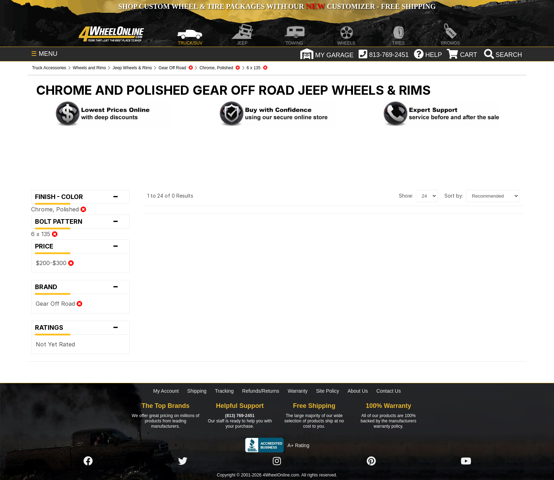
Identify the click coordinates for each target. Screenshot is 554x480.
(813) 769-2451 (239, 415)
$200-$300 (55, 263)
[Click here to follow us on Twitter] (183, 461)
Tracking (224, 391)
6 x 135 (44, 234)
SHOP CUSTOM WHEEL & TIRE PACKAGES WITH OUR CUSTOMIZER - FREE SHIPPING (277, 6)
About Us (358, 391)
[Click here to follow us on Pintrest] (371, 461)
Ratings (80, 328)
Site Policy (327, 391)
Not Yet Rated (55, 344)
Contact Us (388, 391)
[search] (502, 54)
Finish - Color (80, 197)
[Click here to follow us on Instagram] (277, 461)
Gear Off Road (59, 303)
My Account (166, 391)
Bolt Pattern (80, 222)
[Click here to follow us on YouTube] (466, 461)
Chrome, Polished (58, 209)
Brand (80, 287)
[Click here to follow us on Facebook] (88, 461)
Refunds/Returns (260, 391)
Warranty (297, 391)
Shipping (197, 391)
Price (80, 246)
